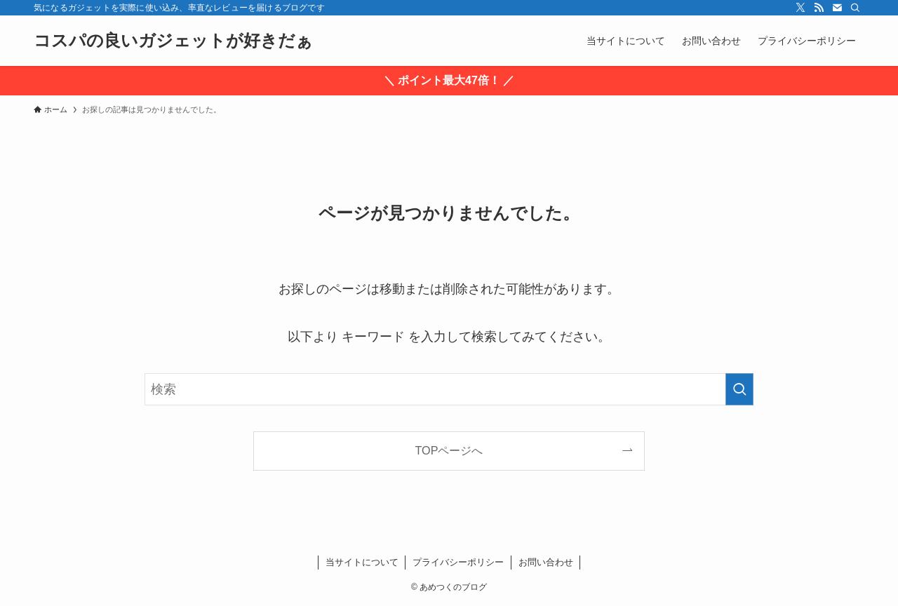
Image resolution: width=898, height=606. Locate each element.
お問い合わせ (545, 562)
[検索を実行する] (739, 389)
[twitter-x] (800, 7)
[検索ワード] (449, 389)
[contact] (837, 7)
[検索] (855, 7)
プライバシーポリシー (458, 562)
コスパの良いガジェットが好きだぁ (173, 40)
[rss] (819, 7)
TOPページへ (449, 450)
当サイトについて (362, 562)
